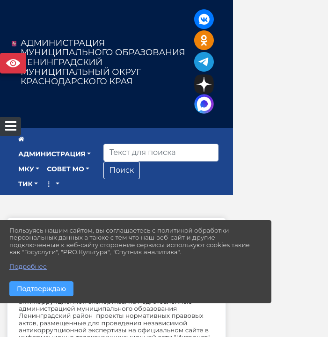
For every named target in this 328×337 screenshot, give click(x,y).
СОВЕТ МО (159, 145)
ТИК (25, 160)
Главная (56, 219)
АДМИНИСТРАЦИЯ (65, 145)
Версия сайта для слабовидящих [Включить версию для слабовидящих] (13, 63)
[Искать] (249, 144)
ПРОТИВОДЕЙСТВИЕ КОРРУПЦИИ (156, 219)
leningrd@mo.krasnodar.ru (210, 313)
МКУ (120, 145)
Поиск (210, 161)
